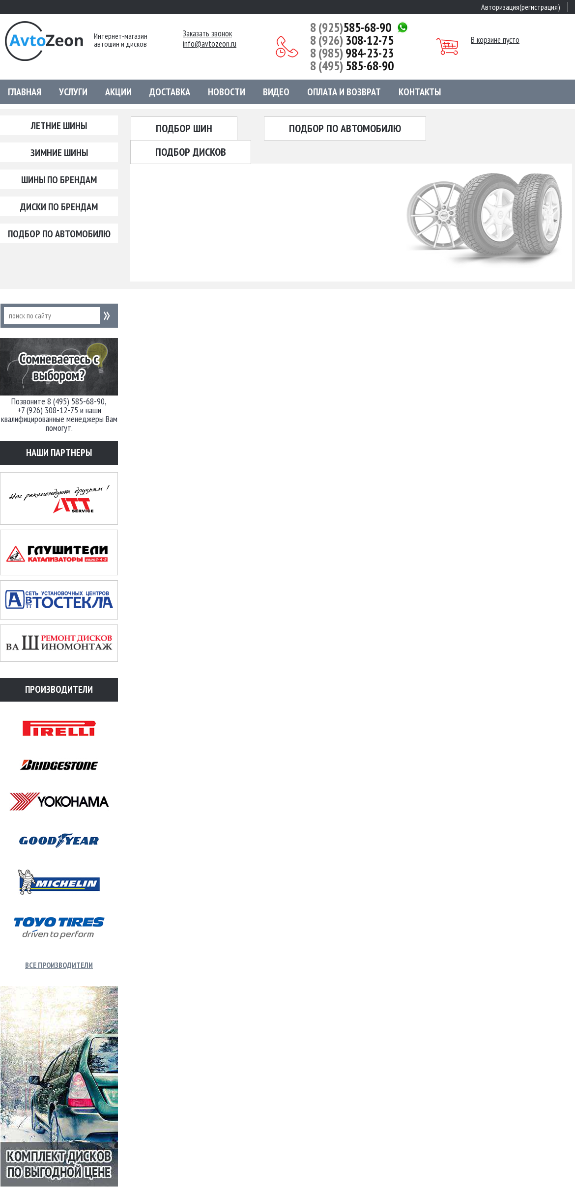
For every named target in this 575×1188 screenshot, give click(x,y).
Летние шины (59, 125)
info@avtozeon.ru (209, 44)
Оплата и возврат (344, 91)
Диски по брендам (59, 206)
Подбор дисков (190, 152)
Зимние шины (59, 152)
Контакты (420, 91)
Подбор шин (184, 128)
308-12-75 (352, 40)
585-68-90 (350, 27)
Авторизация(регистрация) (520, 7)
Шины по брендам (59, 179)
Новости (226, 91)
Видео (276, 91)
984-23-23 (352, 53)
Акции (118, 91)
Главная (24, 91)
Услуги (73, 91)
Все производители (59, 965)
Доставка (169, 91)
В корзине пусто (495, 39)
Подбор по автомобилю (59, 233)
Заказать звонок (207, 33)
